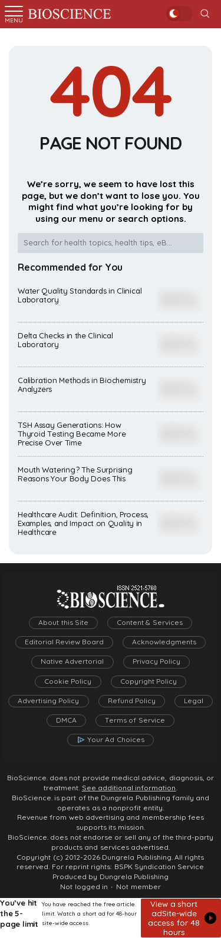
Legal (193, 701)
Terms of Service (135, 720)
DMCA (66, 720)
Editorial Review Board (64, 642)
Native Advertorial (72, 661)
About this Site (63, 622)
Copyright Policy (148, 681)
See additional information (129, 788)
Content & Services (150, 622)
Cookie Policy (67, 681)
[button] (181, 918)
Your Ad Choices (115, 740)
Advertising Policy (48, 701)
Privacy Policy (156, 661)
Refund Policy (132, 701)
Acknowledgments (164, 642)
